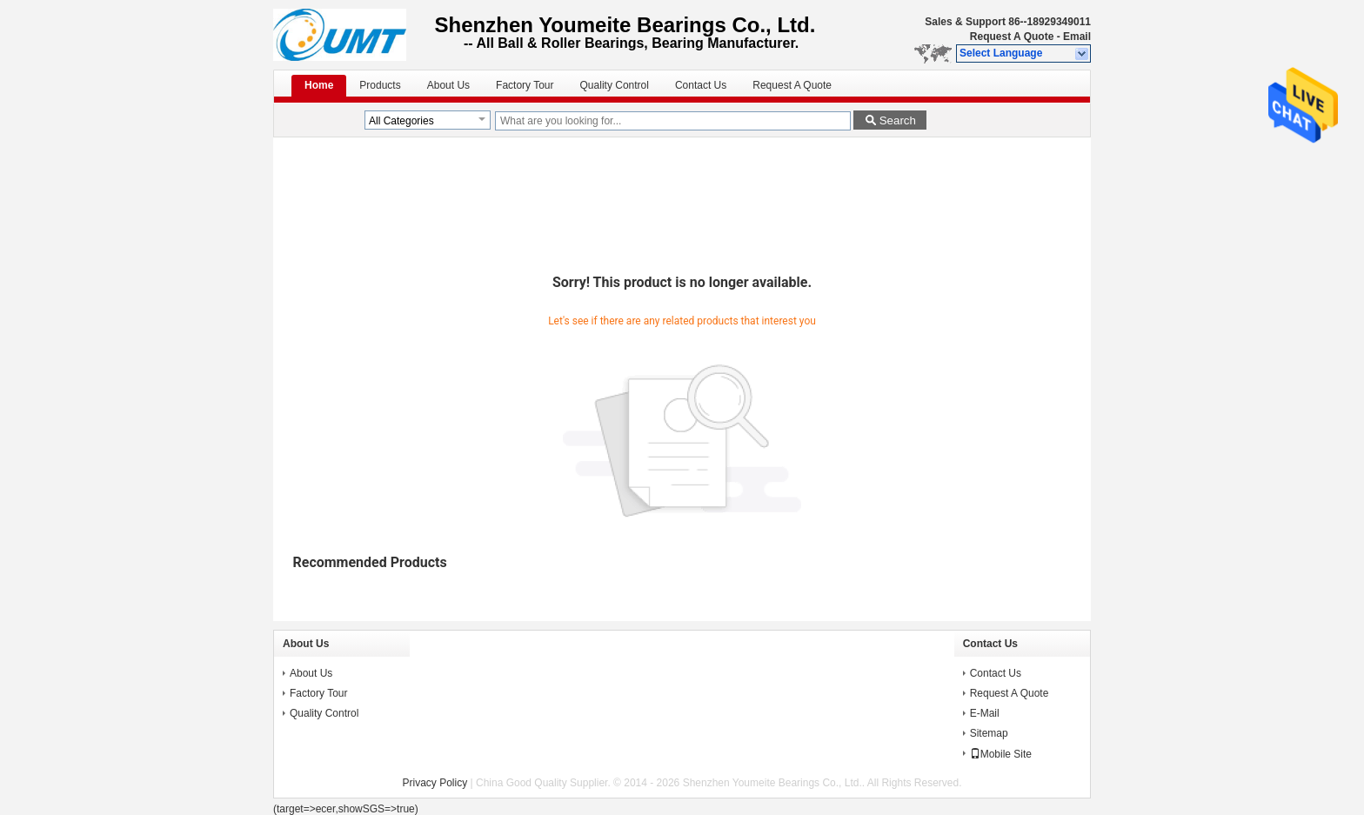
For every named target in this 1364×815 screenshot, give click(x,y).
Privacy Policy (435, 783)
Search (897, 120)
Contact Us (700, 85)
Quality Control (614, 85)
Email (1077, 36)
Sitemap (989, 733)
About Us (448, 85)
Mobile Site (1001, 754)
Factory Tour (524, 85)
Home (318, 85)
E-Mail (985, 713)
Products (379, 85)
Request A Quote (1011, 36)
